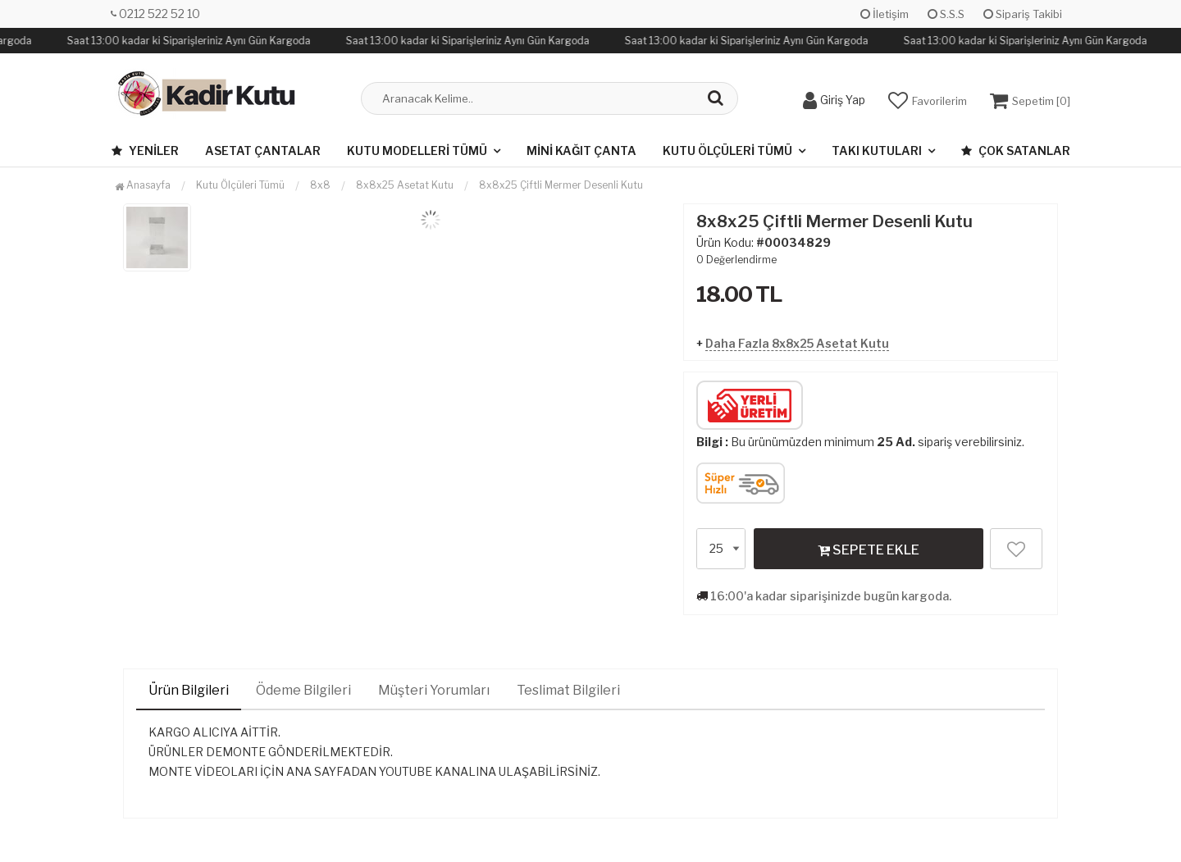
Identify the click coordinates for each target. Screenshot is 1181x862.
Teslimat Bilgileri (568, 690)
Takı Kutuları (877, 150)
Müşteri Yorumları (434, 690)
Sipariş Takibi (1022, 14)
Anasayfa (143, 185)
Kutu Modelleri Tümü (417, 150)
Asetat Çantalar (263, 150)
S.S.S (946, 14)
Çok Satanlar (1015, 150)
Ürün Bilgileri (188, 690)
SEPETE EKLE (868, 549)
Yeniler (145, 150)
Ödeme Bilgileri (303, 690)
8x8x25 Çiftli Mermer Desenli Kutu (561, 185)
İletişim (884, 14)
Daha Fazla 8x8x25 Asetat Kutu (797, 343)
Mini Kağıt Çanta (581, 150)
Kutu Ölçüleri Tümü (727, 150)
